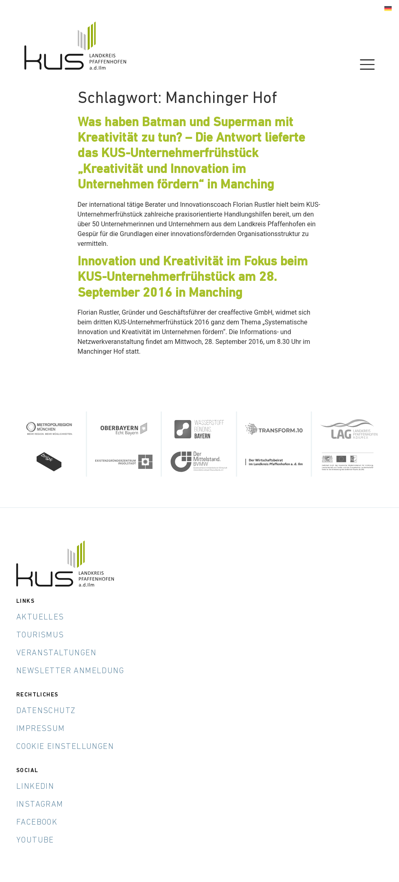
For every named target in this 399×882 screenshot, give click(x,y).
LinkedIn (35, 787)
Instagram (39, 805)
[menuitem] (388, 8)
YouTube (35, 840)
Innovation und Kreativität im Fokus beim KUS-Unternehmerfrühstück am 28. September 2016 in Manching (193, 278)
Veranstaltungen (56, 653)
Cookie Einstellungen (65, 747)
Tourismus (40, 635)
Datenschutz (46, 711)
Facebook (36, 823)
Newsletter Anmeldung (70, 671)
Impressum (40, 729)
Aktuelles (40, 617)
